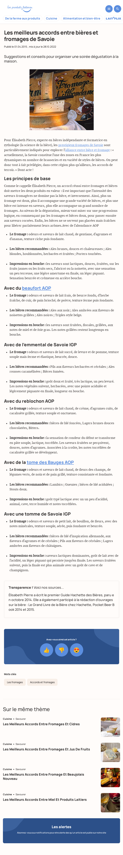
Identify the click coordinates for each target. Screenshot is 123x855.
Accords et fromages (42, 682)
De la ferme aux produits (22, 18)
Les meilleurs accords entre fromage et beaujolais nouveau (43, 776)
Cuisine (51, 18)
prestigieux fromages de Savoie (80, 145)
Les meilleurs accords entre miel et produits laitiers (45, 799)
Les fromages (15, 682)
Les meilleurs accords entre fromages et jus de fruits (46, 749)
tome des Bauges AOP (50, 463)
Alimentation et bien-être (81, 18)
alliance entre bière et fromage (87, 150)
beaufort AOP (36, 288)
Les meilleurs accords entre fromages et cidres (41, 724)
